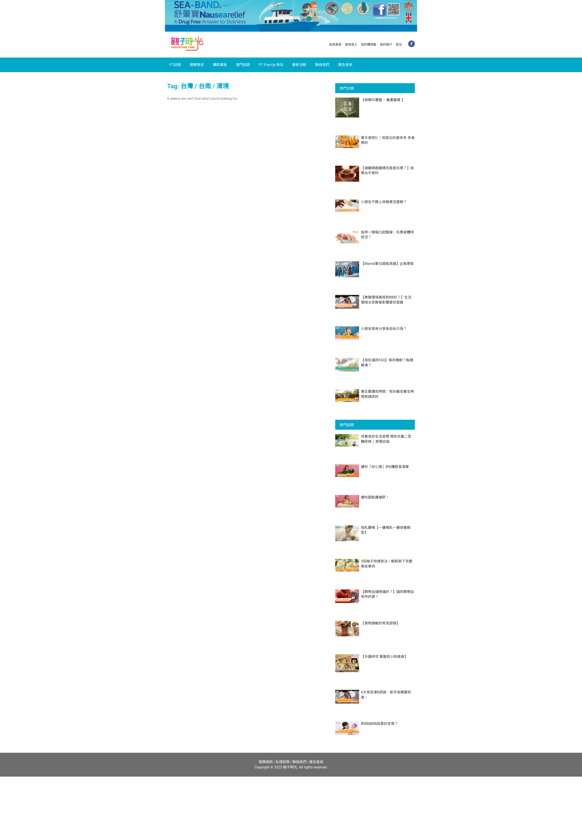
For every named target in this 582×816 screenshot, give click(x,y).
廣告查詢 (345, 65)
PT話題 (175, 65)
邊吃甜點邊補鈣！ (375, 497)
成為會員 (335, 44)
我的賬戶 (386, 44)
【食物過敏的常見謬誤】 (380, 623)
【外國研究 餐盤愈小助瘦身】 (384, 656)
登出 (399, 44)
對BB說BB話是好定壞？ (379, 724)
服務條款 (266, 762)
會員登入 (351, 44)
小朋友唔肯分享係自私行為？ (384, 329)
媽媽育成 (197, 65)
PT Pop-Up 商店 (271, 65)
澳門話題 (243, 65)
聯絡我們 (322, 65)
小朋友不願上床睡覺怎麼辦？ (384, 202)
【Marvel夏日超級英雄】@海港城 (387, 264)
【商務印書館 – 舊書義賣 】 (383, 100)
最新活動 (299, 65)
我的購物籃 (368, 44)
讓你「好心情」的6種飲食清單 (385, 467)
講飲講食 (220, 65)
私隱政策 (283, 762)
